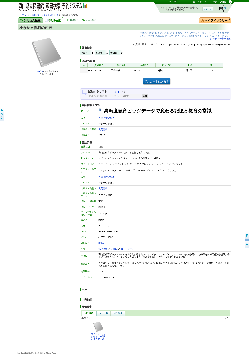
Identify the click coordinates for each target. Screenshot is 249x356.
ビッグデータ (127, 248)
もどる (2, 114)
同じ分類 (103, 313)
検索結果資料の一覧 (50, 15)
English (222, 2)
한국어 (207, 2)
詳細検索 (35, 15)
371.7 (101, 243)
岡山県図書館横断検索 (220, 38)
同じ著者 (88, 313)
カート (220, 8)
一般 (193, 2)
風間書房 (102, 129)
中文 (215, 2)
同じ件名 (117, 313)
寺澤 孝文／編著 (106, 118)
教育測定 (102, 248)
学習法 (114, 248)
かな (200, 2)
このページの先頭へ (246, 236)
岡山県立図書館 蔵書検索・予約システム (51, 7)
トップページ (24, 15)
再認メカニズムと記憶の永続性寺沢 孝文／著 (98, 330)
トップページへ (246, 244)
